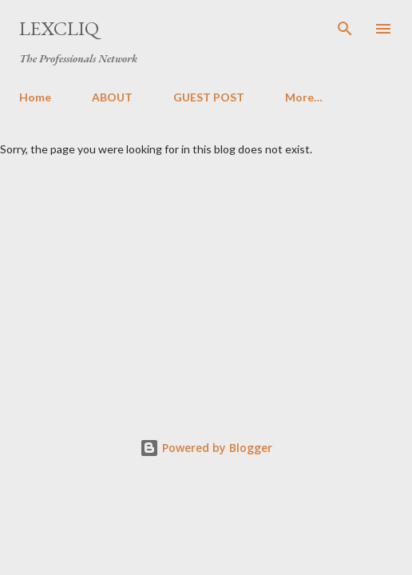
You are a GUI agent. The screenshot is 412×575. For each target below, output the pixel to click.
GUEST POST (208, 97)
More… (304, 97)
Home (35, 97)
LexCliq (59, 28)
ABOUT (112, 97)
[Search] (345, 28)
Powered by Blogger (206, 447)
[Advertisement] (206, 275)
